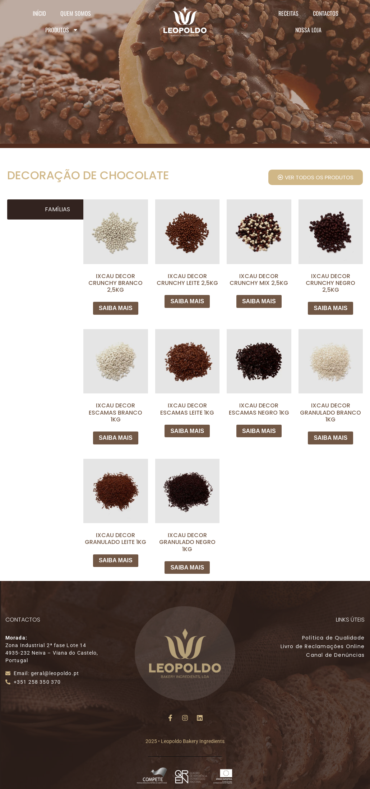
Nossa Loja (308, 30)
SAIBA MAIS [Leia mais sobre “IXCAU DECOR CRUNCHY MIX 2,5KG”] (259, 301)
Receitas (288, 13)
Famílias (57, 209)
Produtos (61, 29)
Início (39, 13)
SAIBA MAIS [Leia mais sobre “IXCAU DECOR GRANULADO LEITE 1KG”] (116, 560)
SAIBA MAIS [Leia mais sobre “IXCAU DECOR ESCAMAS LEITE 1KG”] (187, 431)
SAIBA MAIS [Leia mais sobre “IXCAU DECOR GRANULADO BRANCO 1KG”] (330, 438)
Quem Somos (75, 13)
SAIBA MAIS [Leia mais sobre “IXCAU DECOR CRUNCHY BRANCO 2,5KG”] (116, 308)
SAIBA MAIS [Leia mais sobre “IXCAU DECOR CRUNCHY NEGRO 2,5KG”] (330, 308)
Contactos (325, 13)
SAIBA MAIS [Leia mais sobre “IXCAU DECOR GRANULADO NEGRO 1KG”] (187, 567)
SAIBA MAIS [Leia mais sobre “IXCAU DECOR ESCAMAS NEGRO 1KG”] (259, 431)
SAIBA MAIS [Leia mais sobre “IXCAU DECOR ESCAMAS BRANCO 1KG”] (116, 438)
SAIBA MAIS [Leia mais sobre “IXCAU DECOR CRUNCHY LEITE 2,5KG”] (187, 301)
